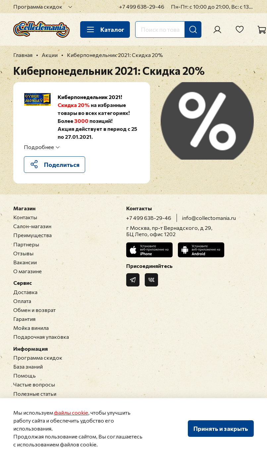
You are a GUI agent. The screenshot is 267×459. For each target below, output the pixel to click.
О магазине (27, 271)
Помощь (24, 375)
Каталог (105, 29)
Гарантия (24, 319)
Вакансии (25, 262)
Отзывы (23, 253)
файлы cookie (71, 412)
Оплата (22, 301)
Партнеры (26, 244)
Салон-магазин (32, 226)
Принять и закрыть (220, 428)
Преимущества (32, 235)
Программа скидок (37, 6)
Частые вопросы (34, 384)
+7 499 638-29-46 (141, 6)
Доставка (25, 292)
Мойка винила (31, 328)
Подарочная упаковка (41, 336)
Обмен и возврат (34, 310)
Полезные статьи (34, 393)
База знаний (28, 366)
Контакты (25, 217)
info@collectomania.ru (209, 218)
